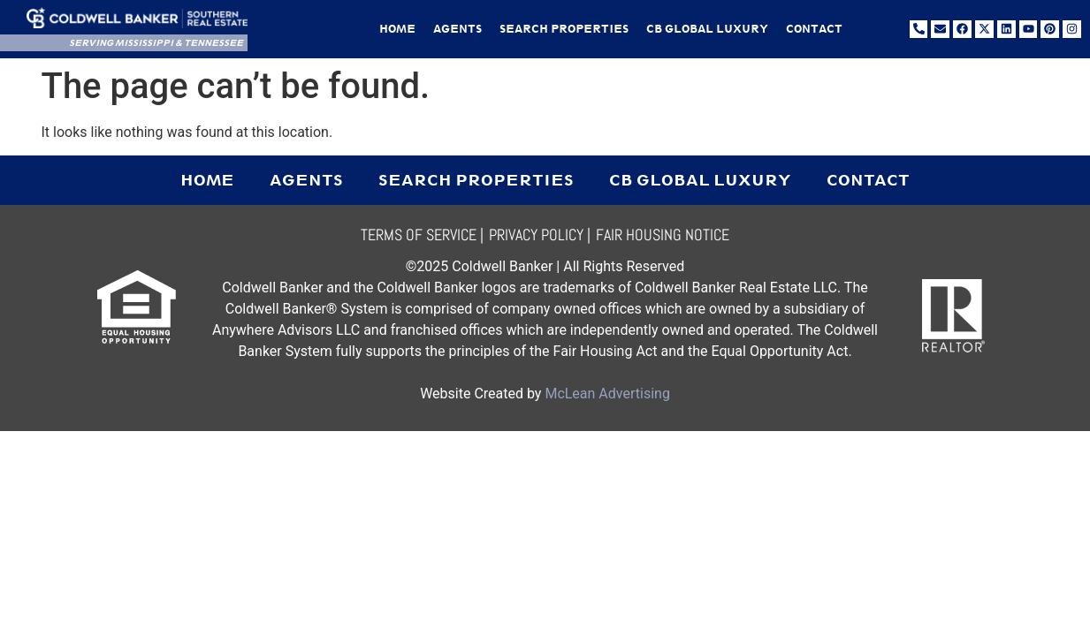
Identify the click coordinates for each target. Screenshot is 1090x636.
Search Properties (564, 29)
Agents (457, 29)
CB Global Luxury (707, 29)
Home (397, 29)
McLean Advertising (607, 393)
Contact (814, 29)
